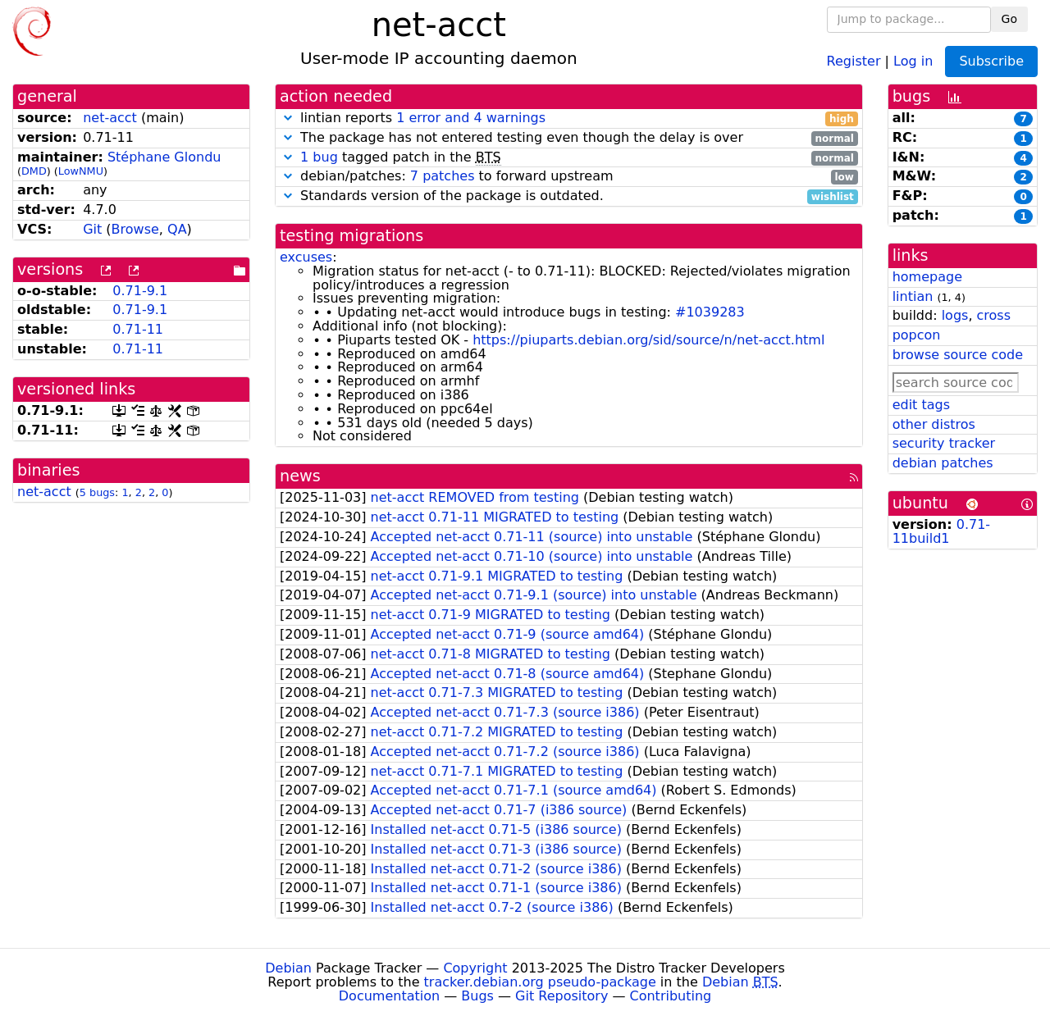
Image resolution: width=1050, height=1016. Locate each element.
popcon (916, 335)
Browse (135, 229)
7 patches (442, 176)
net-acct (110, 117)
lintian (913, 296)
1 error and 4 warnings (471, 117)
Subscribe (991, 61)
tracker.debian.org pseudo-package (540, 982)
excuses (306, 257)
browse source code (957, 354)
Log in (913, 60)
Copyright (475, 968)
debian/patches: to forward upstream (569, 177)
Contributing (671, 996)
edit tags (921, 404)
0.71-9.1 (139, 290)
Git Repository (561, 996)
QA (177, 229)
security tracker (944, 443)
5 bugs (97, 492)
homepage (927, 277)
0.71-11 (137, 329)
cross (994, 315)
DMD (34, 171)
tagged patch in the (569, 158)
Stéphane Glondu (164, 157)
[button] (288, 117)
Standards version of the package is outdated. (569, 196)
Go (1009, 18)
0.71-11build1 (941, 531)
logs (955, 315)
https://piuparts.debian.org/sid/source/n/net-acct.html (648, 340)
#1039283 (710, 312)
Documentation (389, 996)
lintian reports (569, 118)
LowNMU (80, 171)
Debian (288, 968)
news (300, 476)
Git (92, 229)
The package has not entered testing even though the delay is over (569, 138)
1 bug (319, 157)
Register (854, 60)
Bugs (477, 996)
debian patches (942, 463)
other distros (933, 424)
